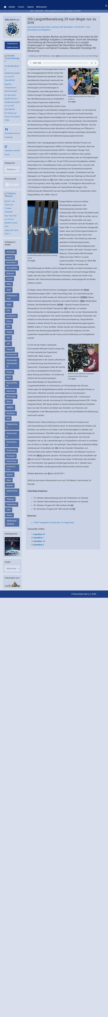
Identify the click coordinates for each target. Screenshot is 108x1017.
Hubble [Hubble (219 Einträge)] (9, 332)
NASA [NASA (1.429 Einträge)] (10, 407)
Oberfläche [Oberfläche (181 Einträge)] (10, 413)
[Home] (5, 7)
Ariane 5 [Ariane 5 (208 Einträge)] (9, 257)
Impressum (12, 43)
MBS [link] (82, 301)
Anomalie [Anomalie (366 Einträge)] (11, 252)
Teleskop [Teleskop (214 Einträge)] (10, 499)
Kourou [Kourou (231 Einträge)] (9, 372)
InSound (55, 27)
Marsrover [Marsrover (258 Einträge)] (11, 391)
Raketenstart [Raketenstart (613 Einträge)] (12, 426)
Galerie (30, 7)
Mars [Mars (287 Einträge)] (9, 377)
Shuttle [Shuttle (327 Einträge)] (10, 475)
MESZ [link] (39, 455)
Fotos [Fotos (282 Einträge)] (9, 321)
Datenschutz (12, 47)
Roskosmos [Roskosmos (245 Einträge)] (11, 450)
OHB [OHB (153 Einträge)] (8, 419)
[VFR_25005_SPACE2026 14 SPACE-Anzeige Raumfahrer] (12, 546)
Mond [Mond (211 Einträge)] (8, 401)
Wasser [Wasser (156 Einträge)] (9, 515)
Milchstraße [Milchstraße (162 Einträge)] (11, 396)
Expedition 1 (39, 538)
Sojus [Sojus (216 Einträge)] (8, 480)
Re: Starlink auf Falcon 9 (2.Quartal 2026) (12, 116)
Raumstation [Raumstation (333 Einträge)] (12, 443)
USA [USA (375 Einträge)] (8, 510)
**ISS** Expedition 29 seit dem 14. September (54, 522)
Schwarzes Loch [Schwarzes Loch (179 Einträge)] (10, 467)
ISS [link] (51, 180)
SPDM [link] (60, 304)
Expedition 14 (39, 541)
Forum (21, 7)
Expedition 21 (39, 534)
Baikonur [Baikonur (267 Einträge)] (10, 273)
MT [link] (66, 308)
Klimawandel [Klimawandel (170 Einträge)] (11, 355)
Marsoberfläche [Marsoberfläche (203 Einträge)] (11, 384)
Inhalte (12, 7)
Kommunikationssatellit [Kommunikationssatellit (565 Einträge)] (12, 363)
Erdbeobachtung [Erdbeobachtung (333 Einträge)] (12, 297)
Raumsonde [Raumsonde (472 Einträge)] (11, 434)
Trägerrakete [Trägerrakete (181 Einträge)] (11, 504)
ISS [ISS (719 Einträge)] (8, 338)
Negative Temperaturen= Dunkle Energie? (11, 87)
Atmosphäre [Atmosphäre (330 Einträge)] (12, 268)
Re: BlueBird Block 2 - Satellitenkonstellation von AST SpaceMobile (12, 73)
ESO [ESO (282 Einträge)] (8, 310)
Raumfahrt (68, 27)
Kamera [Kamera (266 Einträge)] (10, 349)
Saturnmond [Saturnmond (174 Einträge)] (11, 461)
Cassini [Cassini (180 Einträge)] (9, 279)
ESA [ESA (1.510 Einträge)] (9, 304)
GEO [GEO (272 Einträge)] (8, 327)
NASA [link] (58, 56)
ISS (61, 27)
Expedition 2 (39, 545)
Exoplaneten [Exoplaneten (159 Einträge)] (11, 316)
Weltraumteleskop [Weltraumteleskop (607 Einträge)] (11, 522)
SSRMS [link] (84, 297)
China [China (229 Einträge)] (8, 284)
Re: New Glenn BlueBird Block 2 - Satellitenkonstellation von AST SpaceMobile (12, 102)
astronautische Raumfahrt (39, 27)
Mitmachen (41, 7)
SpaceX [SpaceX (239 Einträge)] (9, 485)
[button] (106, 6)
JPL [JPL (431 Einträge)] (8, 344)
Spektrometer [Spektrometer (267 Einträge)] (12, 492)
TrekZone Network (10, 194)
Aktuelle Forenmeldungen (12, 58)
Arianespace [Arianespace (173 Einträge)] (11, 263)
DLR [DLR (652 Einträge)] (9, 290)
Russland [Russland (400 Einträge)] (11, 456)
